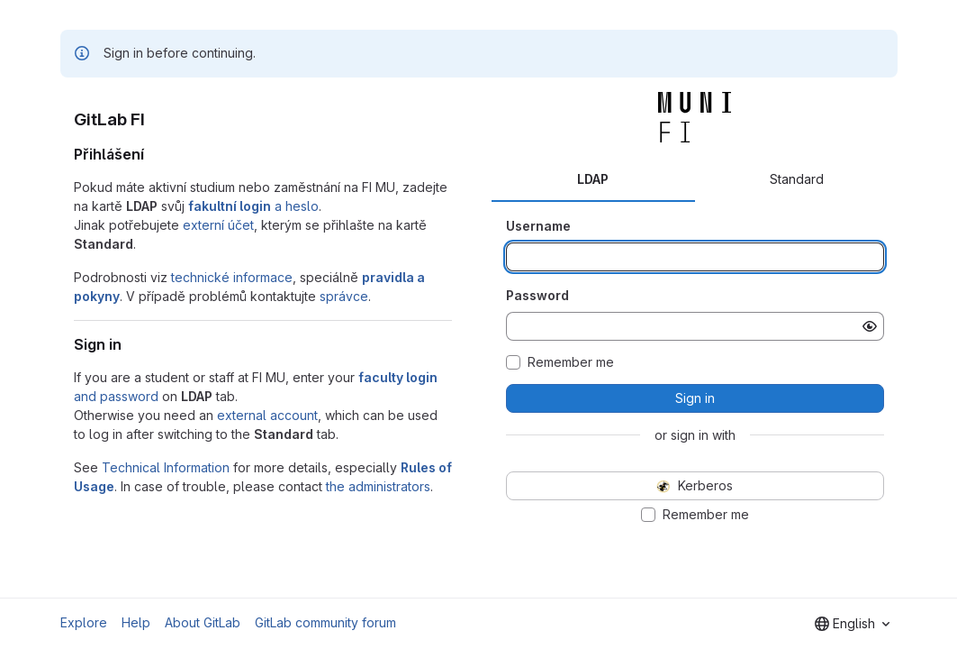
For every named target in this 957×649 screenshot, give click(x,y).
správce (344, 296)
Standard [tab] (797, 179)
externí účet (218, 225)
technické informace (232, 277)
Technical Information (166, 467)
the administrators (378, 486)
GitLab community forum (325, 622)
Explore (83, 622)
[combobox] (852, 624)
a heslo (253, 206)
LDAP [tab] (593, 179)
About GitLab (202, 622)
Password (537, 295)
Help (136, 622)
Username (538, 225)
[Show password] (869, 326)
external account (267, 415)
